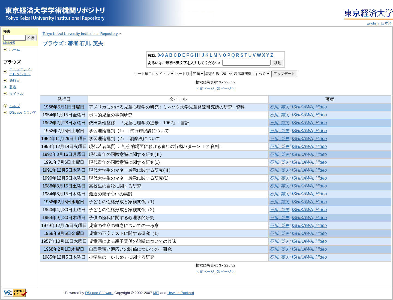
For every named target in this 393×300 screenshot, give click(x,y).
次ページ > (226, 88)
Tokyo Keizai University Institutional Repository (80, 34)
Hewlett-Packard (180, 293)
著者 (12, 87)
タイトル (16, 94)
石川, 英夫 (279, 107)
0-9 (160, 55)
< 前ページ (205, 88)
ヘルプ (14, 106)
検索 (6, 31)
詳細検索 (9, 42)
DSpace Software (99, 293)
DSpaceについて (22, 112)
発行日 (14, 80)
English (373, 23)
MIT (156, 293)
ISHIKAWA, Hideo (309, 107)
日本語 (386, 23)
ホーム (14, 49)
